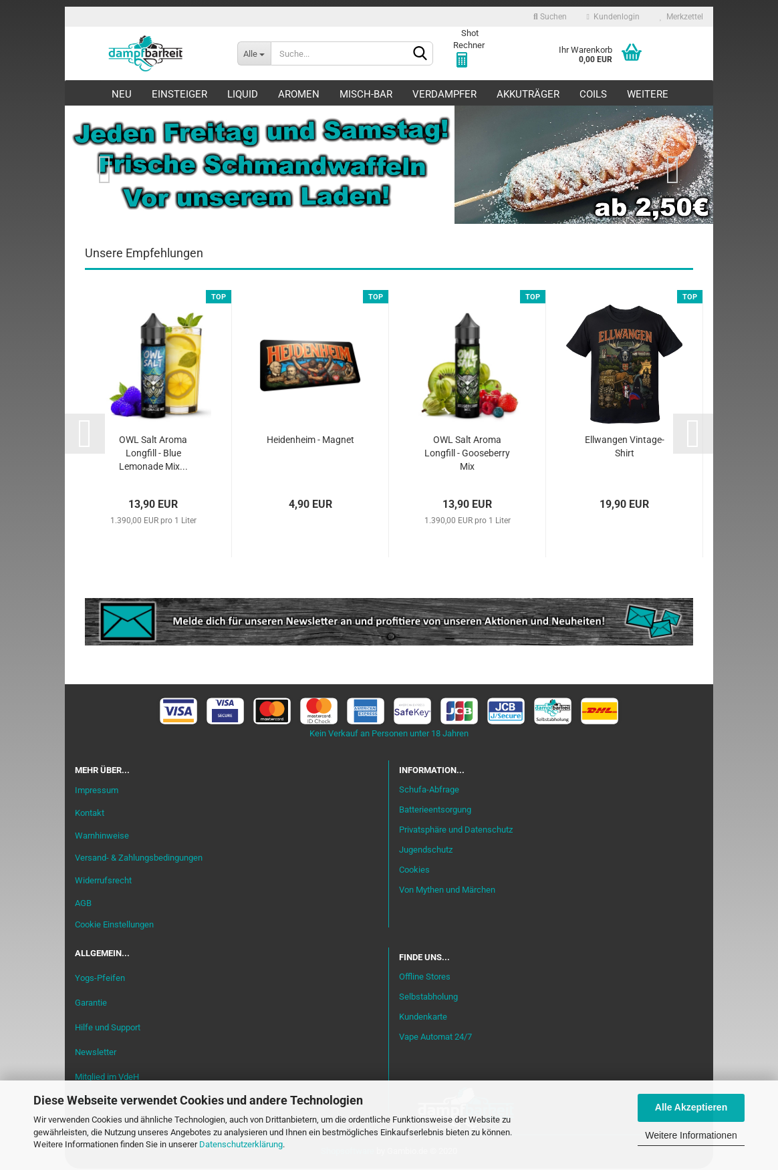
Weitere (647, 94)
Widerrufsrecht (103, 882)
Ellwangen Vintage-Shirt (624, 448)
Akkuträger (528, 94)
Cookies (414, 871)
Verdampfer (444, 94)
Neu (122, 94)
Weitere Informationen (691, 1135)
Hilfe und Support (107, 1029)
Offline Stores (424, 979)
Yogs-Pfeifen (100, 979)
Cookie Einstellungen (114, 926)
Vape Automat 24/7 (435, 1038)
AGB (83, 905)
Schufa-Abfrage (429, 791)
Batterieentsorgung (435, 812)
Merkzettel (681, 16)
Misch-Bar (366, 94)
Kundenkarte (423, 1019)
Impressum (96, 791)
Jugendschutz (425, 851)
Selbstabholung (428, 999)
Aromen (298, 94)
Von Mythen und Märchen (447, 891)
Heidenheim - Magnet (310, 441)
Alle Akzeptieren (691, 1107)
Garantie (91, 1004)
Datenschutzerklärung (241, 1144)
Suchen (550, 16)
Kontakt (89, 814)
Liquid (242, 94)
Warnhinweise (102, 837)
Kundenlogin (613, 16)
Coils (593, 94)
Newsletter (95, 1053)
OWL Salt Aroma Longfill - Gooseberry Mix (467, 455)
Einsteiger (179, 94)
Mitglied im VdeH (107, 1078)
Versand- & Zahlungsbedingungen (139, 860)
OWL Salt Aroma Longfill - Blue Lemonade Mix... (153, 455)
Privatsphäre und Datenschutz (456, 832)
